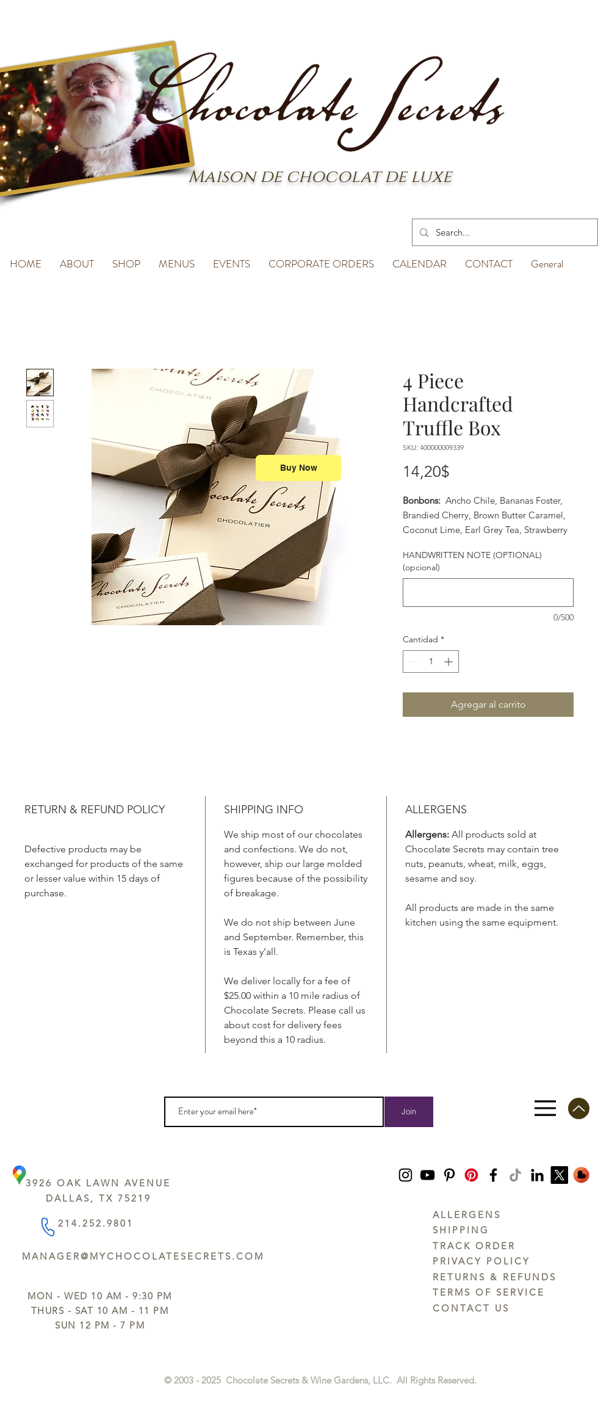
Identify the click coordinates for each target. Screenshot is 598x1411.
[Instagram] (405, 1175)
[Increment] (449, 661)
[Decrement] (412, 661)
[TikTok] (515, 1175)
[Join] (408, 1112)
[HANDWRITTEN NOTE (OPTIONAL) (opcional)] (488, 592)
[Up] (578, 1108)
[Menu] (545, 1108)
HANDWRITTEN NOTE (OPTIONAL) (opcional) (472, 561)
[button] (77, 258)
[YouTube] (427, 1175)
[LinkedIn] (537, 1175)
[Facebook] (493, 1175)
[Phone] (47, 1226)
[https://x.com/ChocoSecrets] (559, 1175)
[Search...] (504, 232)
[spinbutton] (431, 661)
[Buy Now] (298, 468)
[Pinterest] (449, 1175)
